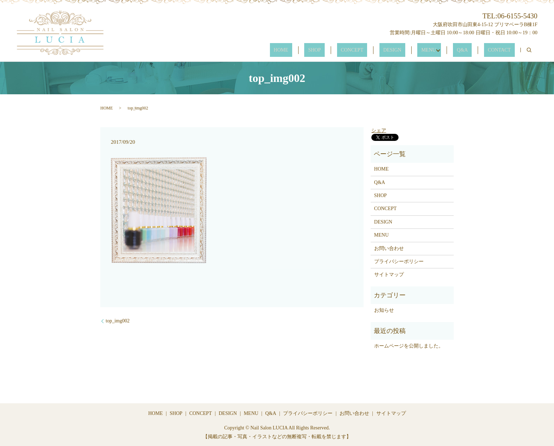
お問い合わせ (389, 248)
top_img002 (118, 320)
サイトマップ (389, 274)
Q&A (473, 50)
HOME (327, 50)
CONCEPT (383, 50)
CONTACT (503, 50)
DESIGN (415, 50)
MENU (444, 50)
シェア (378, 130)
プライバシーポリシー (399, 261)
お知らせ (384, 310)
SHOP (353, 50)
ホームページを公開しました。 (408, 346)
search (529, 50)
